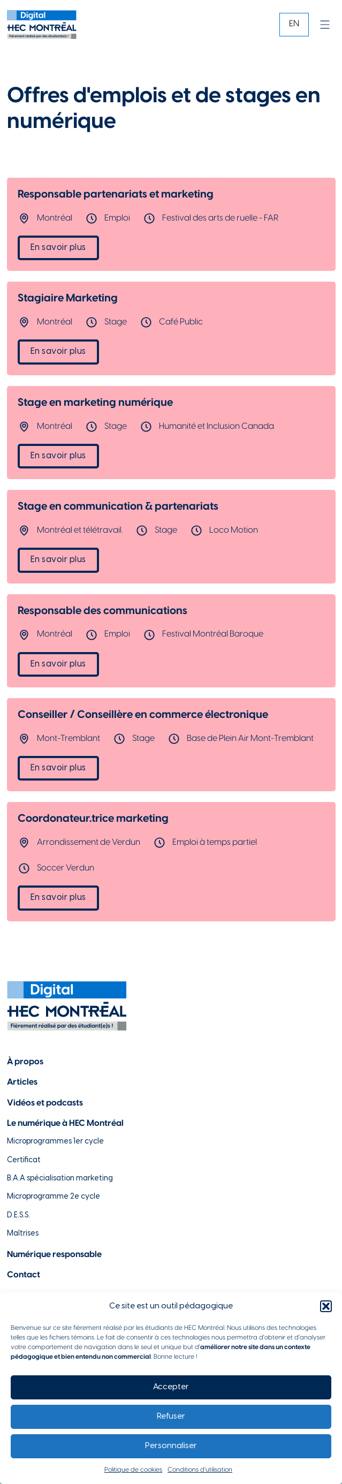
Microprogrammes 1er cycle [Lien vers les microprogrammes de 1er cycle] (55, 1142)
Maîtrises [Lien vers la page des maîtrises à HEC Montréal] (23, 1234)
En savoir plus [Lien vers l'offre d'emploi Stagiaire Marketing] (58, 351)
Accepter (171, 1387)
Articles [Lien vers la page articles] (22, 1082)
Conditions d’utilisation (200, 1469)
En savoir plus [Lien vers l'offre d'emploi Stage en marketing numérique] (58, 455)
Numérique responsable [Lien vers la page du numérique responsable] (54, 1254)
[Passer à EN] (294, 24)
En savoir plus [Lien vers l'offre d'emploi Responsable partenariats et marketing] (58, 247)
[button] (326, 1306)
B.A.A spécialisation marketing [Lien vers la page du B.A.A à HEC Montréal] (60, 1179)
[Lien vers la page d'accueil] (42, 25)
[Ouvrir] (325, 24)
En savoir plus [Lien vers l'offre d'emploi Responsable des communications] (58, 664)
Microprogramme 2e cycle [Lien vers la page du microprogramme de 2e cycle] (53, 1197)
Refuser (171, 1416)
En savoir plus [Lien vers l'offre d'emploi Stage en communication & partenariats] (58, 559)
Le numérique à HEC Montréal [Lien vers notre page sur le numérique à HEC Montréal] (65, 1123)
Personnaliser (171, 1446)
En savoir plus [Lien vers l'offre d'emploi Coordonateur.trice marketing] (58, 897)
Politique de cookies (133, 1469)
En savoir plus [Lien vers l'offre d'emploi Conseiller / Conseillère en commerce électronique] (58, 768)
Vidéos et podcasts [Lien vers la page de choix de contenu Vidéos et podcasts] (45, 1103)
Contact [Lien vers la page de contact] (23, 1274)
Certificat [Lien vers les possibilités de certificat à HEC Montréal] (24, 1160)
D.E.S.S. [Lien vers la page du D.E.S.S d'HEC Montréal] (18, 1216)
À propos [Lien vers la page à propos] (25, 1061)
